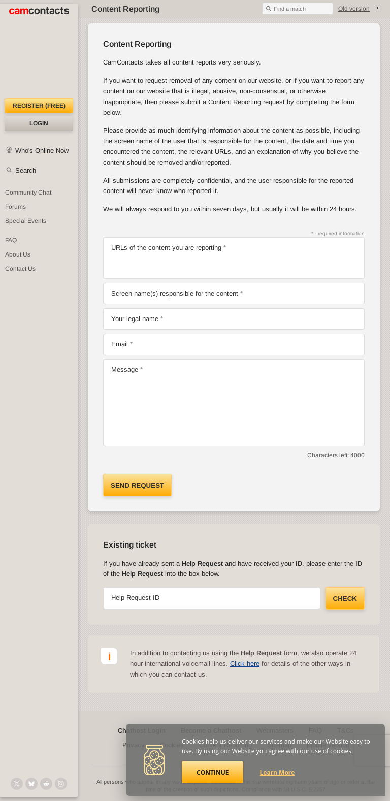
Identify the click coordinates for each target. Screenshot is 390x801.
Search (25, 170)
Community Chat (28, 192)
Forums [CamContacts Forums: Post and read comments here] (15, 206)
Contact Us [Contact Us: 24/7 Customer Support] (20, 268)
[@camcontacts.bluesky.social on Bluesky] (31, 784)
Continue (213, 772)
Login (38, 123)
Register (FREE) (39, 105)
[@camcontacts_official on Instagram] (61, 784)
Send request (137, 485)
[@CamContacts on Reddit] (46, 784)
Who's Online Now (42, 150)
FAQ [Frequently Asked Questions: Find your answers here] (11, 240)
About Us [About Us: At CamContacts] (17, 254)
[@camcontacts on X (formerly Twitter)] (17, 784)
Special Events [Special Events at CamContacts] (25, 221)
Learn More (277, 772)
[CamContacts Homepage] (39, 51)
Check (345, 598)
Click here (244, 663)
